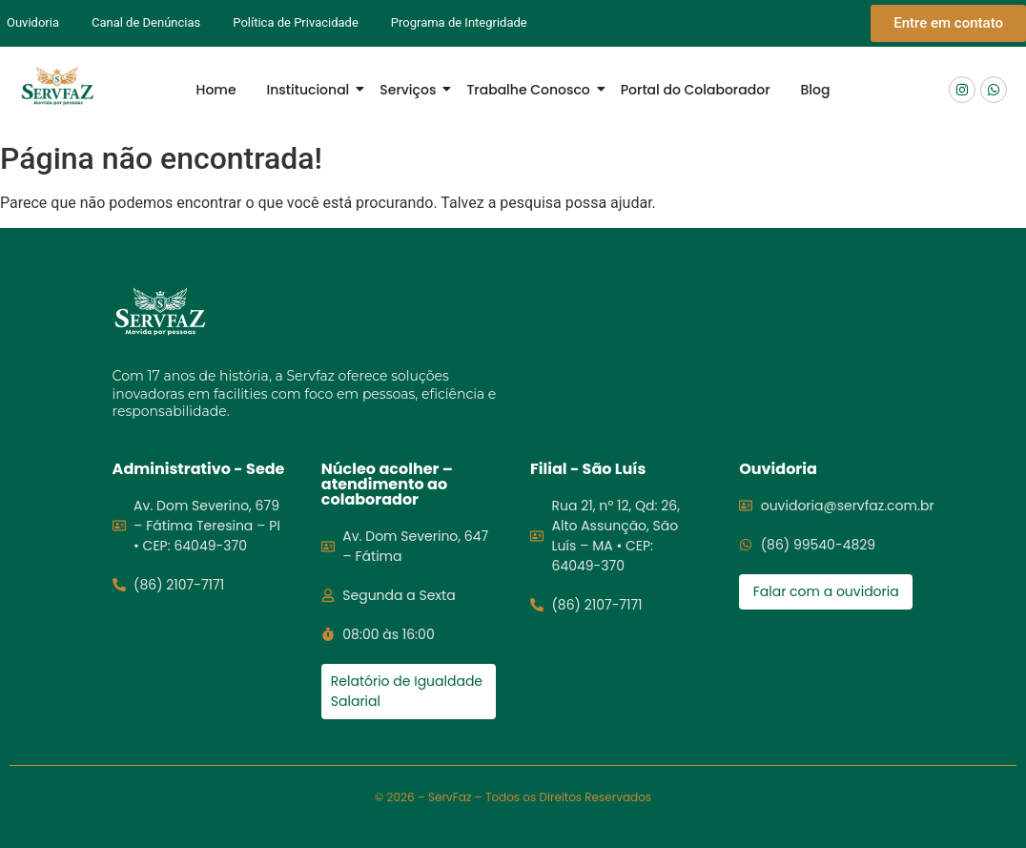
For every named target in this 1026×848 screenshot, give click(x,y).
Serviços (411, 89)
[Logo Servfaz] (57, 86)
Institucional (312, 89)
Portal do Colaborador (695, 89)
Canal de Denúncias (146, 22)
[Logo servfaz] (160, 311)
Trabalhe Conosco (531, 89)
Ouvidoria (33, 22)
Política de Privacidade (296, 22)
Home (216, 89)
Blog (816, 89)
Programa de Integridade (459, 22)
